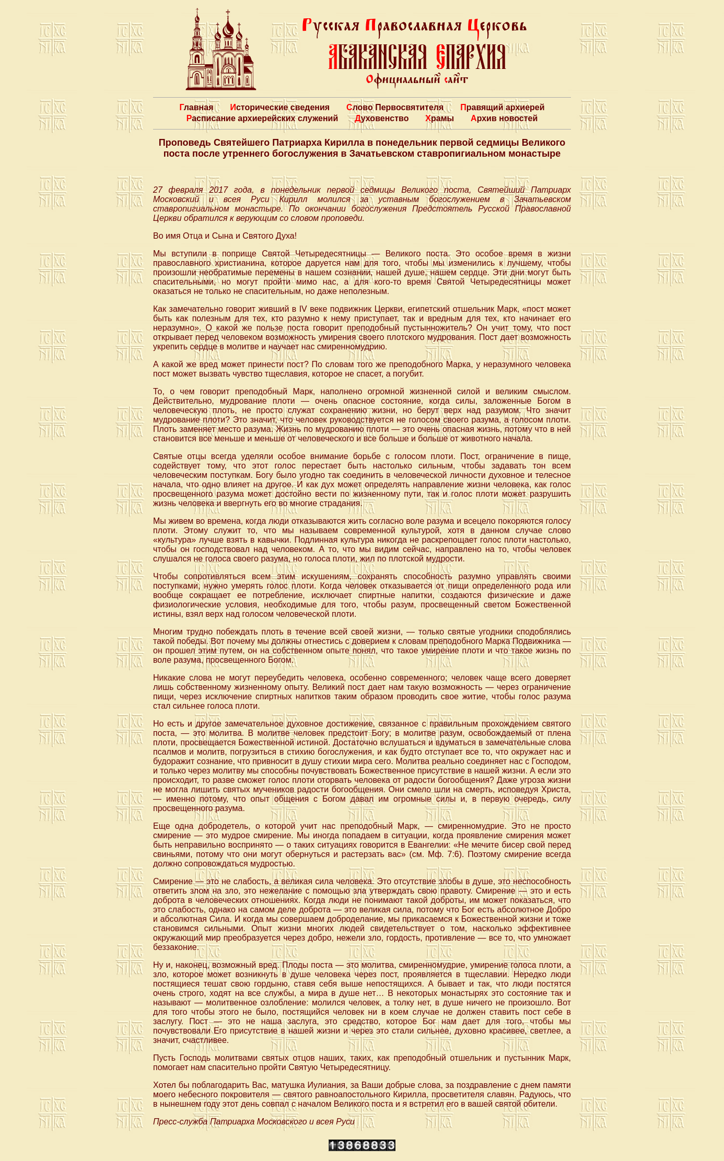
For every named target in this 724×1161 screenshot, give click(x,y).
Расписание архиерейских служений (262, 118)
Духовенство (381, 118)
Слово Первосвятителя (394, 107)
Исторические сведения (280, 107)
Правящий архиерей (502, 107)
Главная (196, 107)
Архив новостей (504, 118)
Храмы (439, 118)
